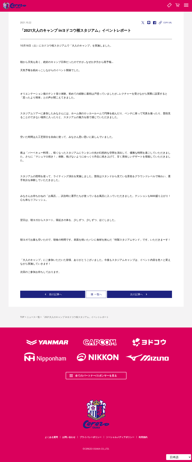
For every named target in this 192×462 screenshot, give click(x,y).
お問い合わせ (68, 437)
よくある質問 (51, 437)
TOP (22, 317)
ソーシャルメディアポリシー (120, 437)
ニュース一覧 (33, 317)
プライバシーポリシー (91, 437)
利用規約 (143, 437)
